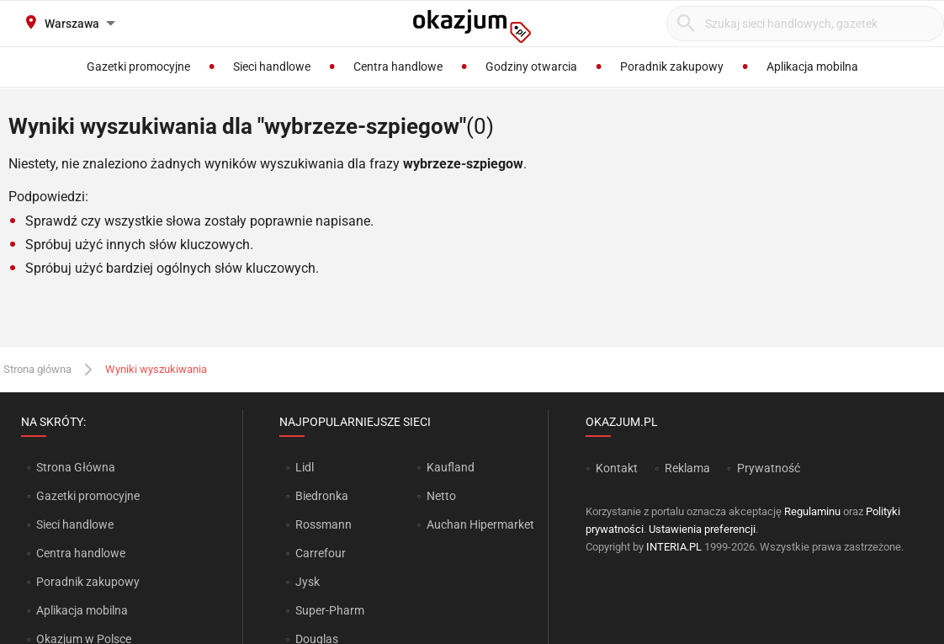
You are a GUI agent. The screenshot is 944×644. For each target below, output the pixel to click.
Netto (441, 496)
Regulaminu (812, 511)
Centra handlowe (80, 553)
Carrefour (320, 553)
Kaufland (451, 467)
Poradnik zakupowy (88, 581)
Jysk (307, 581)
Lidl (304, 467)
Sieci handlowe (75, 524)
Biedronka (321, 496)
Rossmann (323, 524)
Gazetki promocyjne (88, 496)
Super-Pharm (329, 610)
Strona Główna (75, 467)
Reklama (687, 468)
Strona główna (37, 369)
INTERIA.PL (674, 546)
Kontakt (617, 468)
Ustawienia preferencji (702, 529)
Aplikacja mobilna (82, 610)
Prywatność (768, 468)
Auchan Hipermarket (480, 524)
